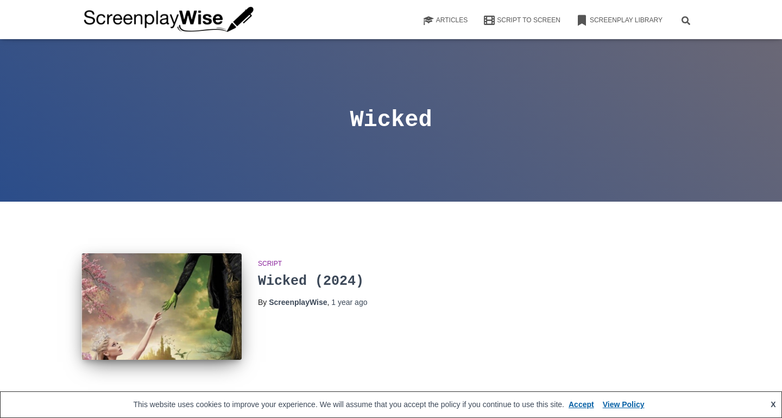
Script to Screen (522, 20)
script (270, 263)
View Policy (624, 404)
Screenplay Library (620, 20)
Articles (445, 20)
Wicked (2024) (311, 281)
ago (349, 302)
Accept (581, 404)
